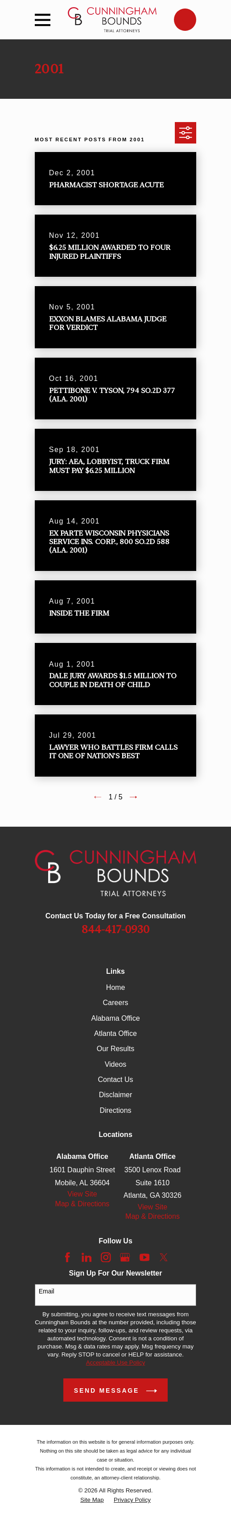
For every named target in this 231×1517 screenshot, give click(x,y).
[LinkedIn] (86, 1257)
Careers (115, 1002)
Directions (115, 1110)
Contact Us (115, 1079)
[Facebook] (67, 1257)
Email (46, 1291)
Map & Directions (82, 1204)
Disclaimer (115, 1095)
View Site (82, 1194)
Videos (116, 1064)
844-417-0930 (115, 929)
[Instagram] (106, 1257)
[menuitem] (92, 1500)
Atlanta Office (115, 1033)
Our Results (115, 1048)
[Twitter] (164, 1257)
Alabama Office (115, 1018)
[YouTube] (144, 1257)
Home (115, 987)
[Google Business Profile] (125, 1257)
